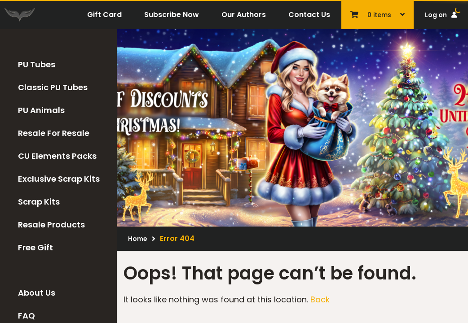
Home (137, 238)
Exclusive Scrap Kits (59, 178)
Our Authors (243, 14)
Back (320, 299)
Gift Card (104, 14)
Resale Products (51, 224)
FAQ (26, 315)
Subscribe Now (171, 14)
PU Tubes (36, 64)
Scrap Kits (39, 201)
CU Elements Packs (57, 156)
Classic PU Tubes (53, 87)
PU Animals (41, 110)
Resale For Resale (53, 133)
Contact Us (309, 14)
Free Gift (35, 247)
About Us (36, 292)
